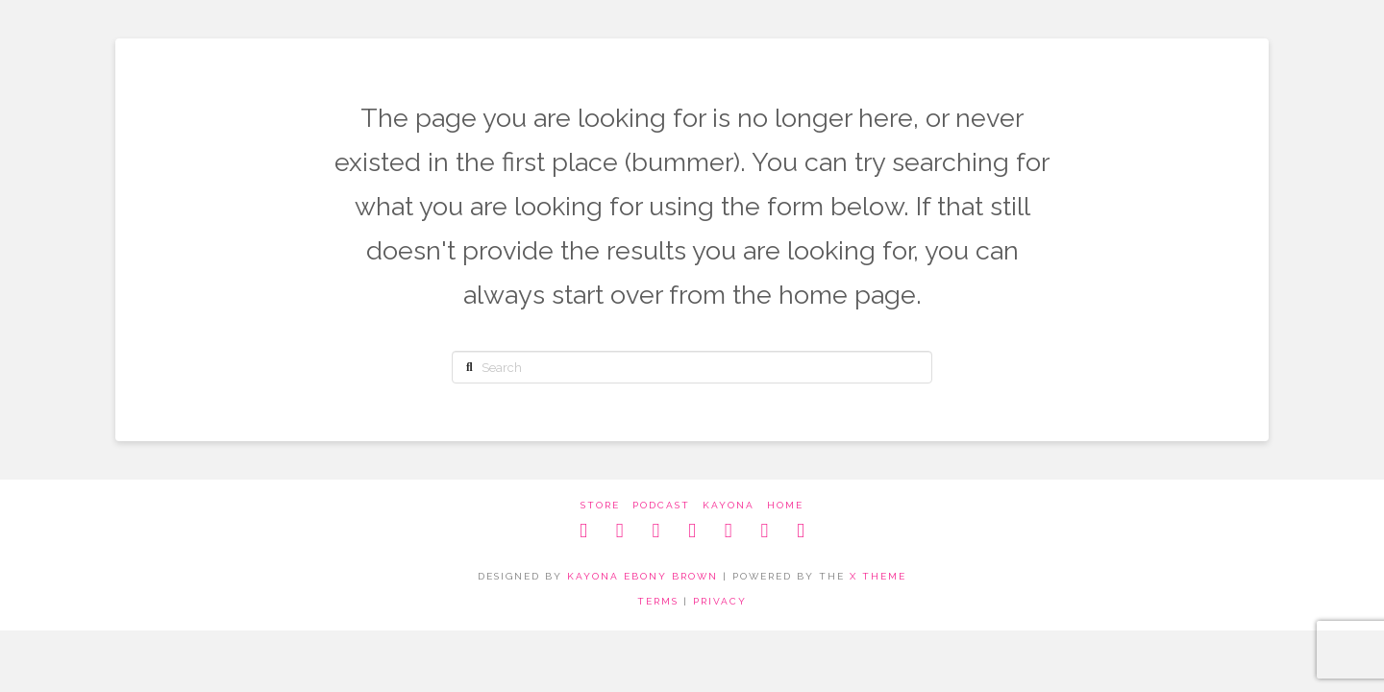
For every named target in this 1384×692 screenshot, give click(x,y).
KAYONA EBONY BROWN (642, 576)
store (600, 505)
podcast (661, 505)
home (785, 505)
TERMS (658, 601)
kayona (728, 505)
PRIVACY (720, 601)
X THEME (878, 576)
